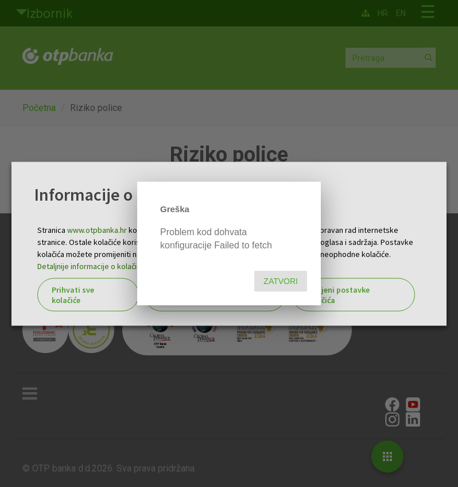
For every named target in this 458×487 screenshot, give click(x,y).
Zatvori (280, 281)
